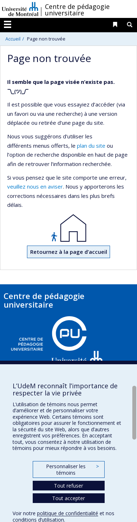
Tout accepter (68, 498)
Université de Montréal (20, 9)
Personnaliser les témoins (72, 469)
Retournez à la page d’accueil (68, 251)
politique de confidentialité (67, 513)
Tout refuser (68, 485)
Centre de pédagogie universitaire (77, 9)
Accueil (12, 38)
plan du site (91, 145)
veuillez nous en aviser (35, 186)
